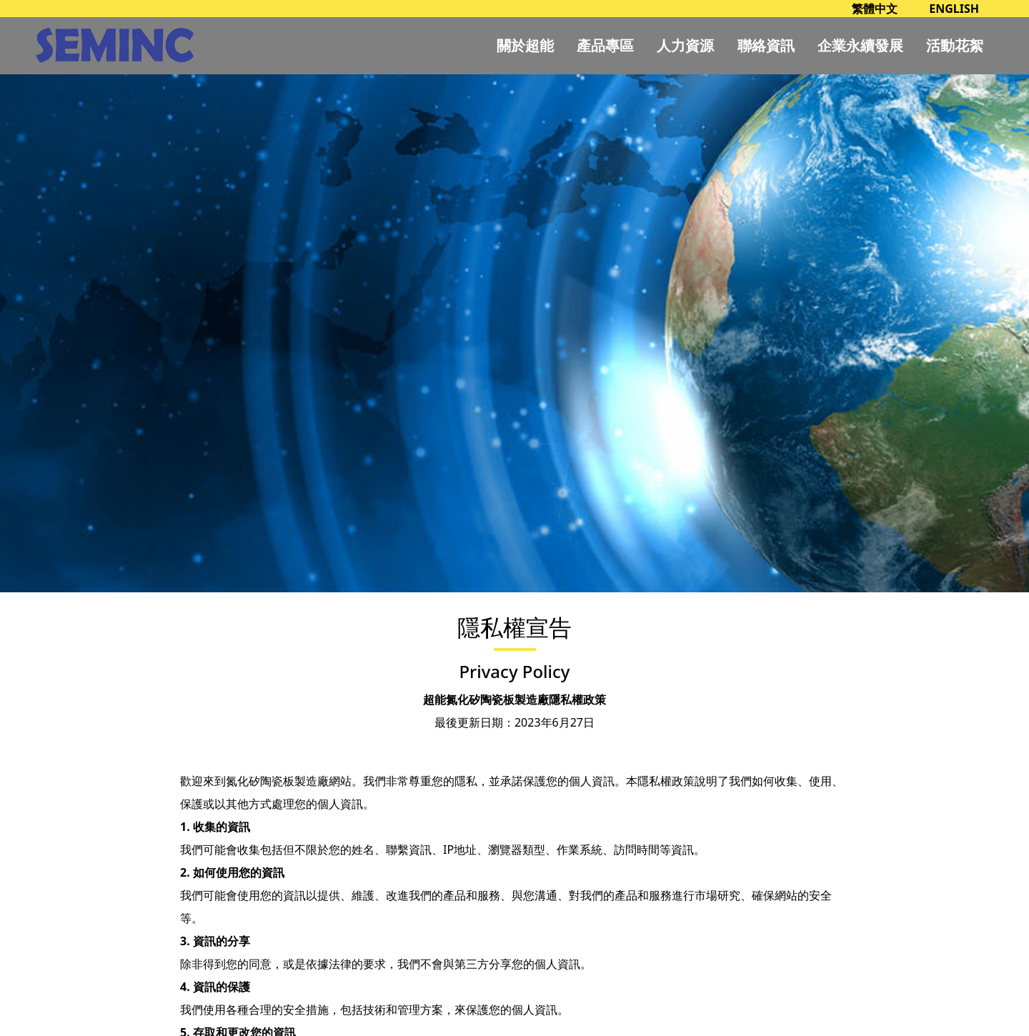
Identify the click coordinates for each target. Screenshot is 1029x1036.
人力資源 (685, 45)
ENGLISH (954, 8)
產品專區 (605, 45)
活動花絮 (954, 45)
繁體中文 (875, 8)
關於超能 (525, 45)
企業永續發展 (860, 45)
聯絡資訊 (766, 45)
